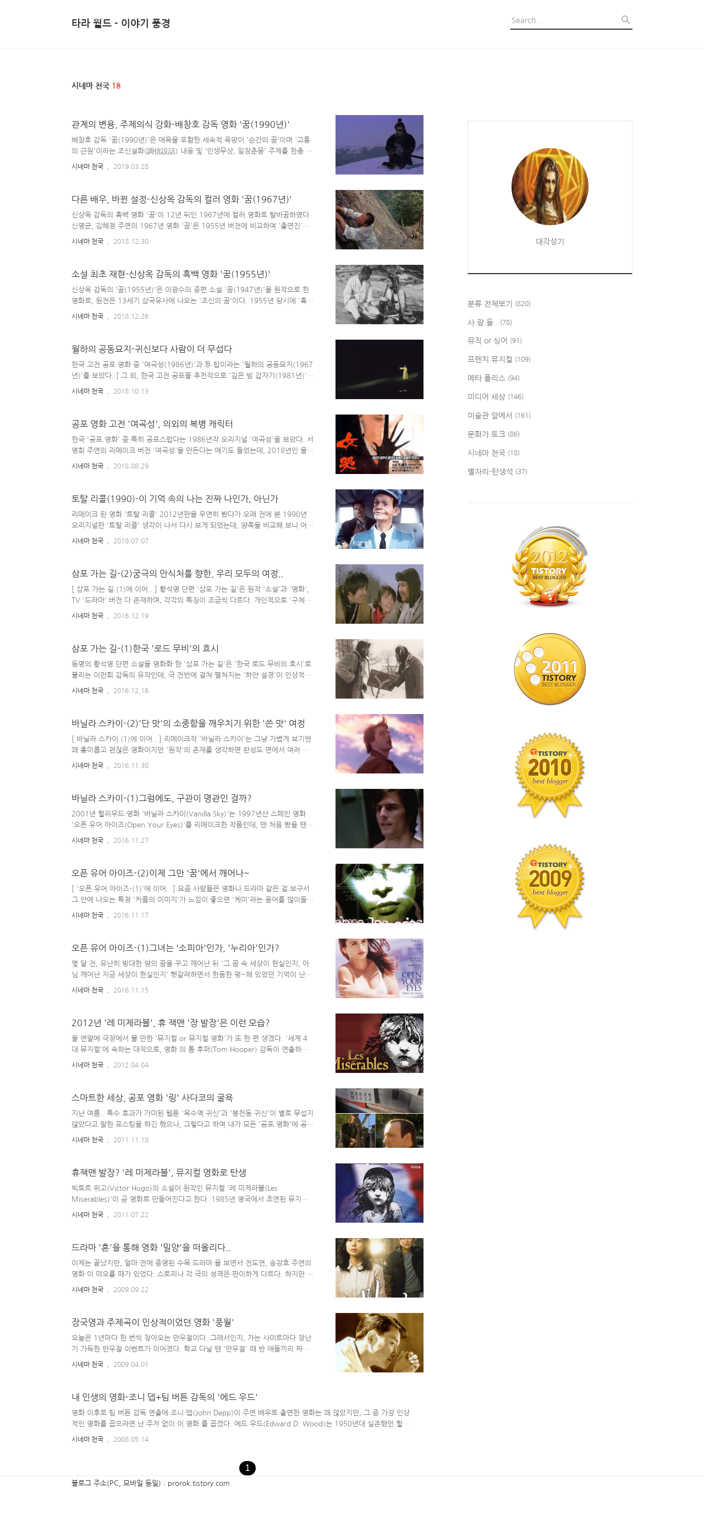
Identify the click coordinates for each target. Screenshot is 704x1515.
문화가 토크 (494, 434)
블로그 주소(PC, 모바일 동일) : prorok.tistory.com (151, 1483)
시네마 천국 (87, 167)
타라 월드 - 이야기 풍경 (121, 24)
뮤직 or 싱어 (495, 341)
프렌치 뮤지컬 (499, 360)
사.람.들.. (490, 323)
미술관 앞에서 (499, 416)
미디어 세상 (496, 397)
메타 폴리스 (494, 378)
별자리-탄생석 (497, 472)
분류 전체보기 (499, 304)
